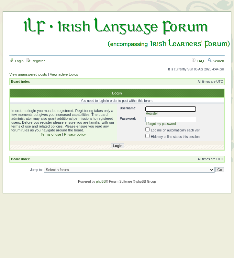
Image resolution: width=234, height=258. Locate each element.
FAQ (198, 61)
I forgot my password (161, 124)
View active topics (64, 74)
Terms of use (51, 134)
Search (216, 61)
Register (36, 61)
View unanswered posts (28, 74)
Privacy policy (75, 134)
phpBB (101, 181)
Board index (20, 81)
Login (17, 61)
